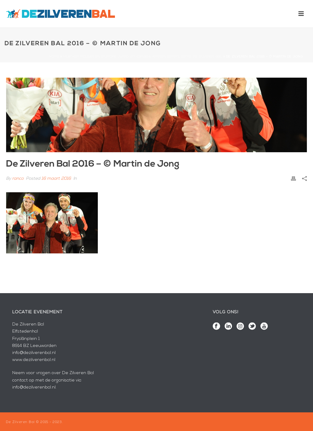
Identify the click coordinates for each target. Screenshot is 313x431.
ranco (18, 178)
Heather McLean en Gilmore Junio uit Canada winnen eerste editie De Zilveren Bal (142, 56)
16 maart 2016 (56, 178)
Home (54, 56)
